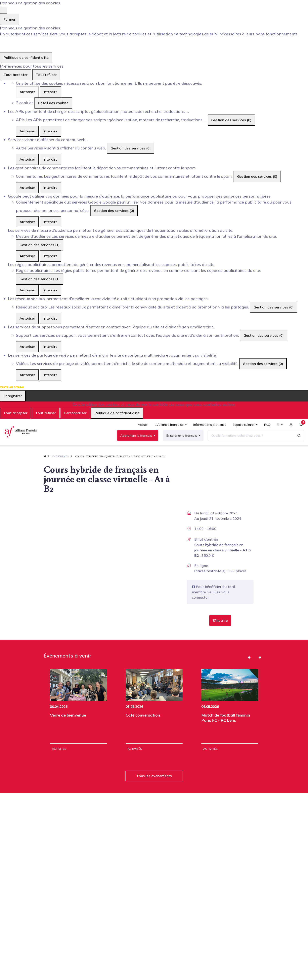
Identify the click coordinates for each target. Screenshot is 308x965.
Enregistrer (13, 396)
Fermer (10, 19)
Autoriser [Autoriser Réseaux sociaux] (27, 318)
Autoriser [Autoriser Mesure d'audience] (27, 256)
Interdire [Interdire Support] (50, 346)
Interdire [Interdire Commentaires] (50, 187)
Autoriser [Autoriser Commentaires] (27, 187)
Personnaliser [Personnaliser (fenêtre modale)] (75, 413)
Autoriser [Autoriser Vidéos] (27, 374)
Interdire (50, 91)
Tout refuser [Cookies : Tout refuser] (46, 74)
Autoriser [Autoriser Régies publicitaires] (27, 290)
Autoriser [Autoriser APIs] (27, 131)
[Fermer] (3, 10)
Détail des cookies (53, 103)
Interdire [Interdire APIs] (50, 131)
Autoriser (27, 91)
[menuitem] (141, 429)
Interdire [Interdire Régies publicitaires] (50, 290)
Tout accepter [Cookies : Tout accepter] (16, 74)
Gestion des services (231, 120)
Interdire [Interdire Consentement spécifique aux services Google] (50, 221)
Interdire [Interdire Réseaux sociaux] (50, 318)
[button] (220, 626)
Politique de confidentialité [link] (26, 57)
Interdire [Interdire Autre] (50, 159)
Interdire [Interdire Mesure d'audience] (50, 256)
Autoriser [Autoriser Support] (27, 346)
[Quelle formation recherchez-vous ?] (250, 438)
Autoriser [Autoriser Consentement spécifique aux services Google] (27, 221)
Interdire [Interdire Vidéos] (50, 374)
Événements (60, 461)
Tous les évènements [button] (154, 781)
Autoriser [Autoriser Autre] (27, 159)
